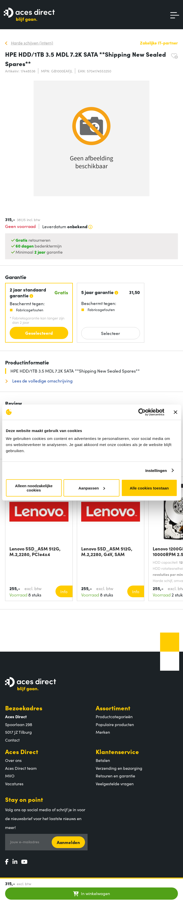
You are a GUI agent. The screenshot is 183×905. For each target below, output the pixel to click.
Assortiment (113, 707)
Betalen (103, 760)
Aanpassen (91, 488)
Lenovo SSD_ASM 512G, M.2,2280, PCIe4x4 (35, 551)
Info (63, 591)
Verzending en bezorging (119, 768)
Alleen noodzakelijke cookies (34, 488)
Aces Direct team (21, 768)
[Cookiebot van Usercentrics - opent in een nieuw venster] (142, 412)
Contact (12, 740)
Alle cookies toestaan (149, 488)
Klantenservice (117, 751)
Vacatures (14, 783)
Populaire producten (115, 724)
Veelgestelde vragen (115, 783)
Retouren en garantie (115, 775)
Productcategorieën (114, 716)
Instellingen (156, 470)
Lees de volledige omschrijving (42, 381)
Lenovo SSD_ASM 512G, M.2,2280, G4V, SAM (106, 551)
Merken (103, 732)
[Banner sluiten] (175, 412)
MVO (10, 775)
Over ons (13, 760)
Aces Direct (21, 751)
